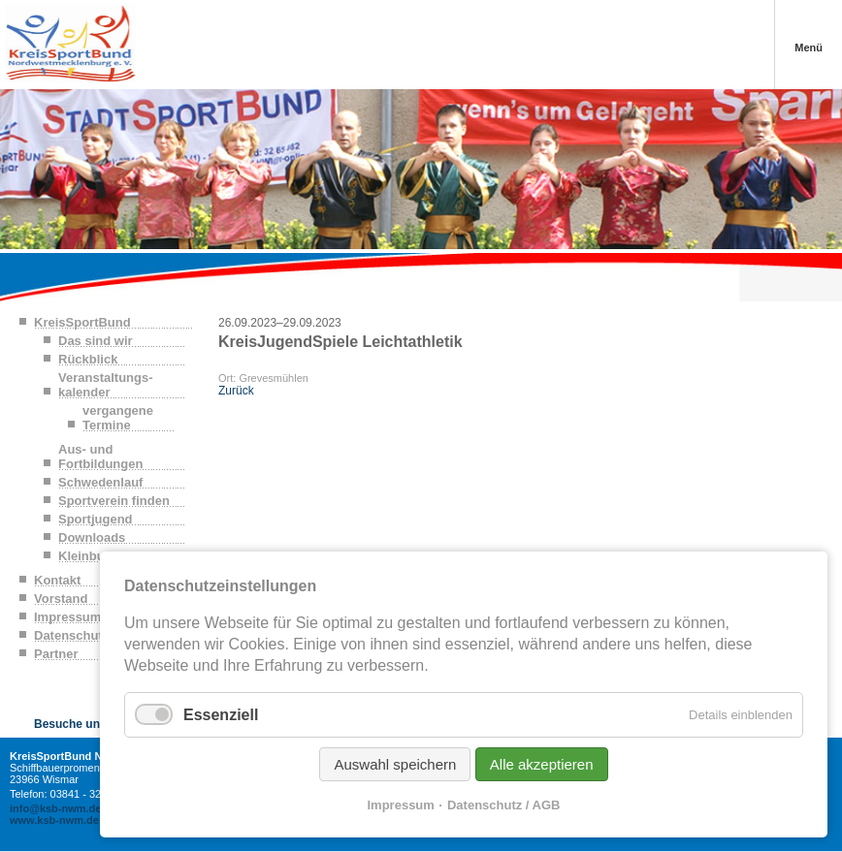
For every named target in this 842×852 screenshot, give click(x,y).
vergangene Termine (117, 417)
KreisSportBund (82, 322)
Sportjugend (95, 519)
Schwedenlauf (100, 482)
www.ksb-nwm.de (54, 820)
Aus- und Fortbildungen (100, 456)
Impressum (401, 805)
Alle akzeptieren (542, 764)
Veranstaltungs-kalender (105, 384)
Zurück (236, 390)
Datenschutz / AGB (504, 805)
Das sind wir (95, 340)
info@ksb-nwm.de (55, 808)
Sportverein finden (114, 500)
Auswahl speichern (395, 764)
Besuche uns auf (80, 724)
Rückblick (87, 359)
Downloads (91, 537)
